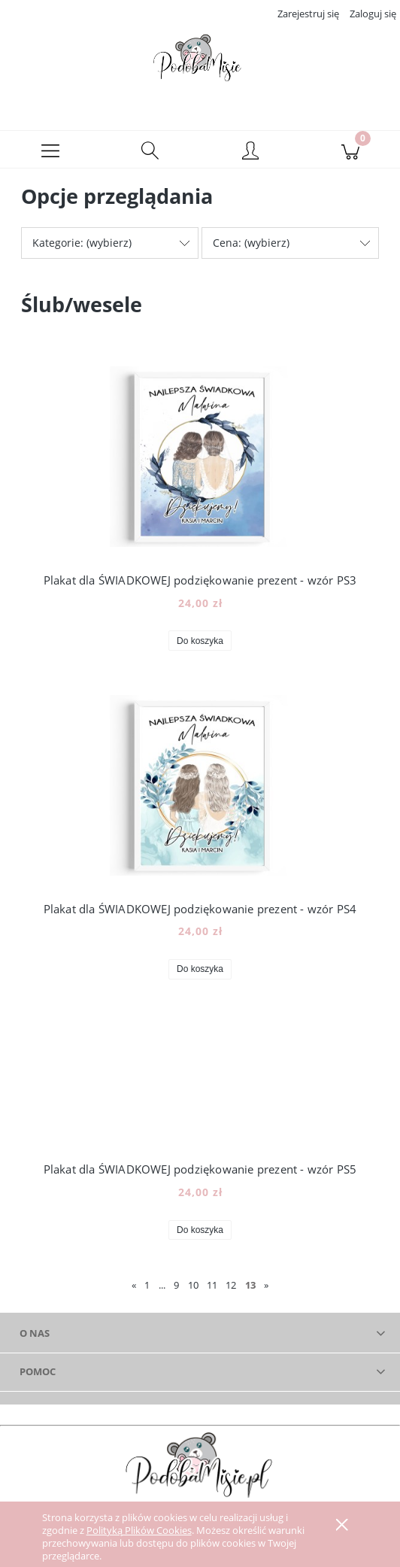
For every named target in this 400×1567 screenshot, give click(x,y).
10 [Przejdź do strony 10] (193, 1291)
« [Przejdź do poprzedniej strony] (134, 1291)
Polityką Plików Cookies (139, 1530)
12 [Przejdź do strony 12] (231, 1291)
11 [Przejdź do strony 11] (212, 1291)
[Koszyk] (350, 155)
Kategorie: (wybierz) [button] (82, 248)
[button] (50, 155)
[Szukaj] (150, 155)
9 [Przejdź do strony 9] (176, 1291)
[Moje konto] (250, 157)
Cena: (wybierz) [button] (251, 248)
